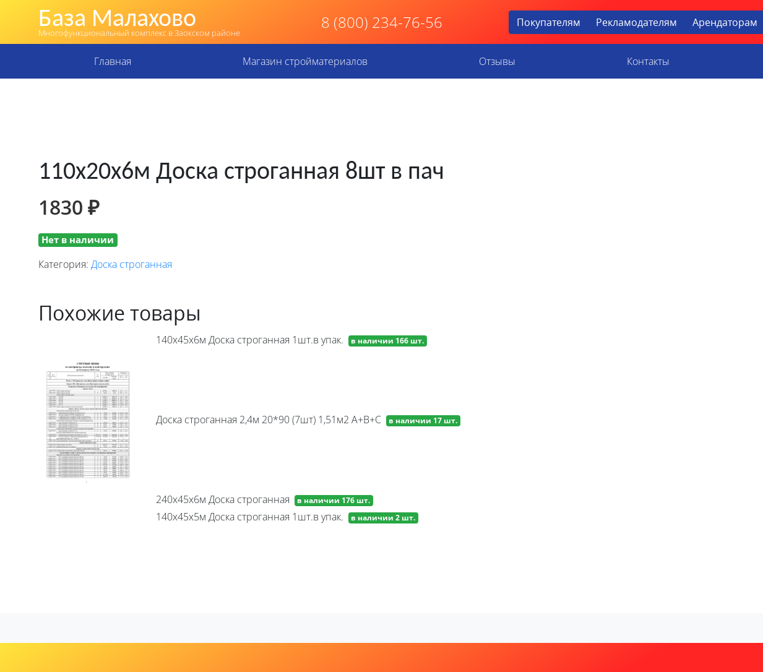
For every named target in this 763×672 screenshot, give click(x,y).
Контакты (648, 61)
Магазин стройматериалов (305, 61)
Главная (112, 61)
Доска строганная (131, 264)
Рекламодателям (636, 22)
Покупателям (548, 22)
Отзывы (497, 61)
